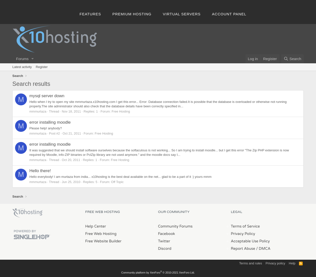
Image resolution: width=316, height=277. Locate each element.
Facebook (166, 233)
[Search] (292, 58)
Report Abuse (243, 248)
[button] (32, 58)
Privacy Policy (243, 233)
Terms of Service (245, 226)
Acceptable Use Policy (250, 241)
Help (292, 263)
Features (90, 14)
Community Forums (175, 226)
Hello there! (40, 170)
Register (42, 67)
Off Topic (117, 182)
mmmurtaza (37, 111)
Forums (22, 59)
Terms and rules (250, 263)
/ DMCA (263, 248)
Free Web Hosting (101, 233)
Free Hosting (121, 111)
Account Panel (229, 14)
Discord (164, 248)
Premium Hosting (131, 14)
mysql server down (46, 95)
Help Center (95, 226)
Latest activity (22, 67)
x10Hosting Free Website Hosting (27, 213)
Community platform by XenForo (158, 272)
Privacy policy (275, 263)
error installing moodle (50, 122)
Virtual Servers (182, 14)
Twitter (164, 241)
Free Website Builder (103, 241)
